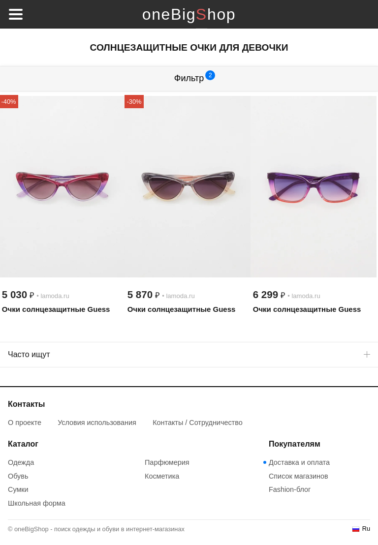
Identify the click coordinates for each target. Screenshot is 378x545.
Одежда (21, 462)
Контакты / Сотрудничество (198, 422)
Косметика (162, 476)
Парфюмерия (167, 462)
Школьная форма (36, 503)
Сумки (18, 489)
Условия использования (97, 422)
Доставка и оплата (299, 462)
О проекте (24, 422)
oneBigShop (189, 14)
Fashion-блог (290, 489)
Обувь (18, 476)
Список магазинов (298, 476)
